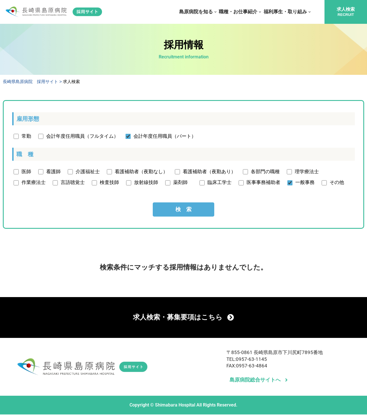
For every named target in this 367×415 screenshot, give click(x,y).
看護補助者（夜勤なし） (141, 171)
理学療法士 (307, 171)
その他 (337, 182)
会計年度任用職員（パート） (164, 136)
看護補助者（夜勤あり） (209, 171)
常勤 (26, 136)
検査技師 (109, 182)
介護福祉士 (88, 171)
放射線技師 (146, 182)
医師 (26, 171)
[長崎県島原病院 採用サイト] (54, 12)
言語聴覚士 (73, 182)
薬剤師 (182, 182)
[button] (215, 12)
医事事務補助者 (263, 182)
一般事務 (305, 182)
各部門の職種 (265, 171)
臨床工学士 (219, 182)
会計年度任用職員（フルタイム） (82, 136)
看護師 (53, 171)
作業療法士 (34, 182)
